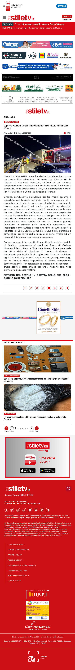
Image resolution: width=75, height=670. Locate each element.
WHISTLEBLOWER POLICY (18, 575)
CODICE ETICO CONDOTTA (18, 550)
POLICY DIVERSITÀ (15, 560)
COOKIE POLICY (14, 581)
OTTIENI (62, 6)
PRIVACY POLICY (15, 555)
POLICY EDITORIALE (16, 545)
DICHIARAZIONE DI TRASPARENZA (22, 565)
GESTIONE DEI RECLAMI (17, 570)
